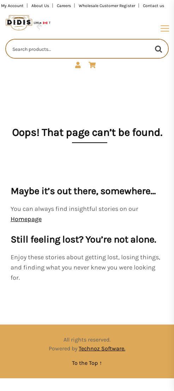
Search (157, 49)
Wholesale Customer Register (107, 5)
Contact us (153, 5)
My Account (12, 5)
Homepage (26, 219)
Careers (64, 5)
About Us (40, 5)
